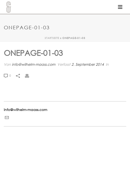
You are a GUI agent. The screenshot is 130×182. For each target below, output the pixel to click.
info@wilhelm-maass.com (33, 64)
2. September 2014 (87, 64)
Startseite (52, 37)
